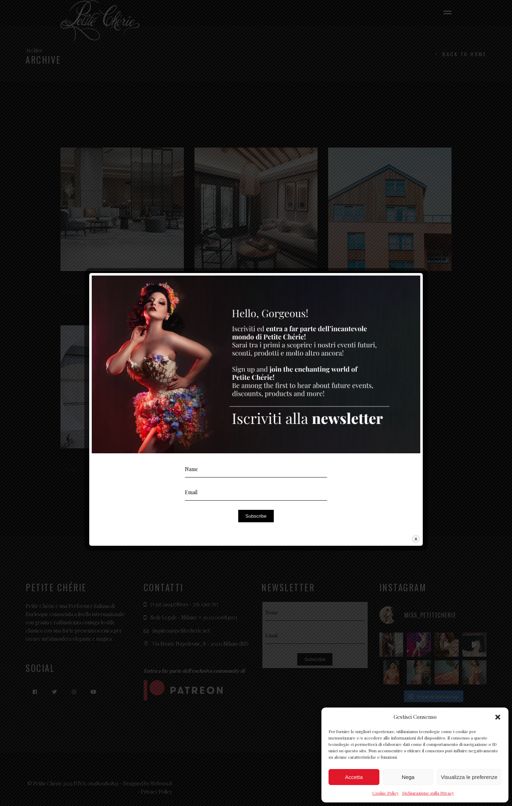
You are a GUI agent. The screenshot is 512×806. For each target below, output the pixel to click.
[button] (497, 717)
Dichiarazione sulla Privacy (428, 793)
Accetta (354, 777)
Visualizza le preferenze (469, 777)
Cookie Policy (385, 793)
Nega (408, 777)
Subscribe (255, 516)
